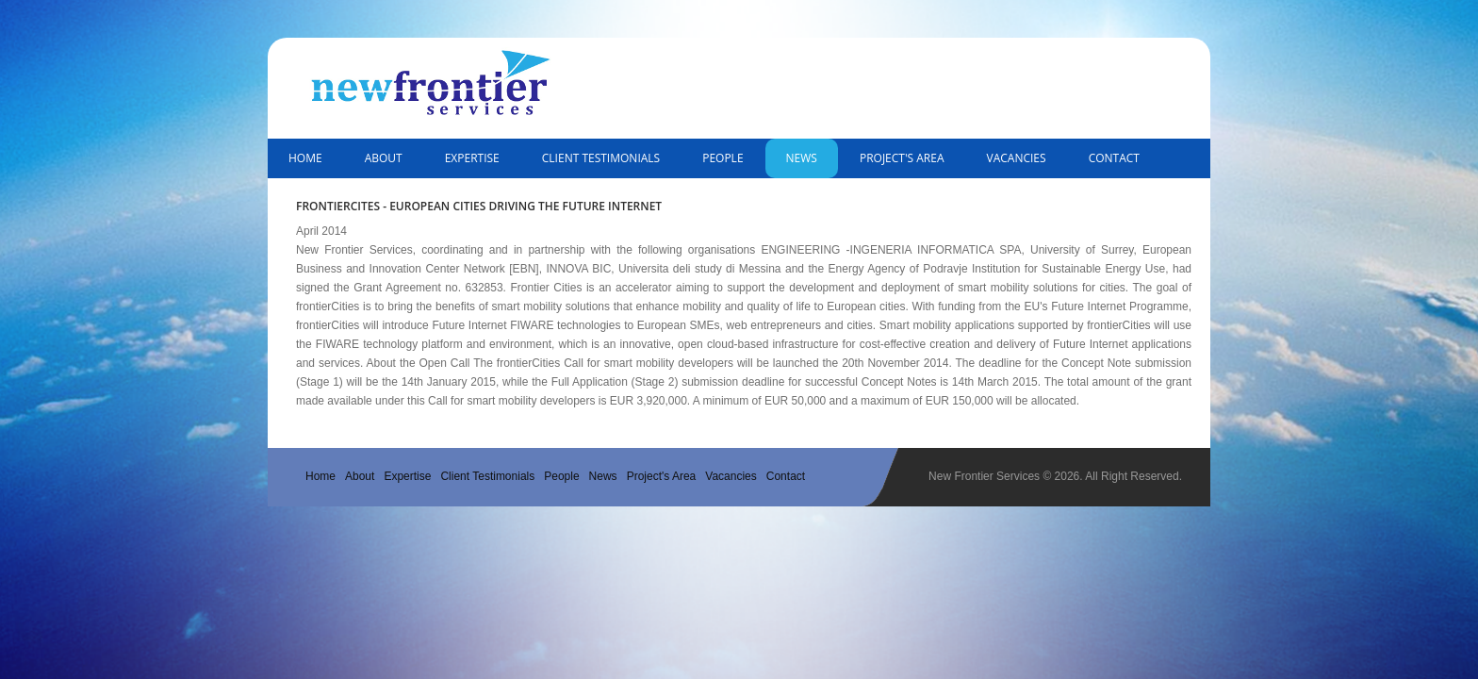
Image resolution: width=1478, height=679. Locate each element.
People (722, 158)
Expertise (472, 158)
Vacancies (1016, 158)
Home (305, 158)
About (383, 158)
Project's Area (902, 158)
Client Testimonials (601, 158)
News (801, 158)
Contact (1114, 158)
